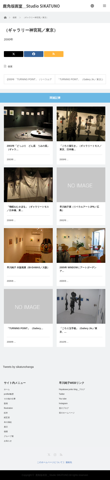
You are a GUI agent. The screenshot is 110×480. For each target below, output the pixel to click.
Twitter (62, 394)
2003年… (11, 159)
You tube (63, 399)
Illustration (8, 408)
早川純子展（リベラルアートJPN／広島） (79, 208)
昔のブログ (64, 408)
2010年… (64, 342)
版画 (6, 403)
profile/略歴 (9, 394)
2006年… (11, 220)
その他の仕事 (10, 399)
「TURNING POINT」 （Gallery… (25, 328)
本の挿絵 (8, 422)
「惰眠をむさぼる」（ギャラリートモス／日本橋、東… (28, 208)
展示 (6, 427)
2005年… (11, 281)
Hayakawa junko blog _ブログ (72, 389)
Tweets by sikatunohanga (18, 366)
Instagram (63, 403)
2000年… (11, 342)
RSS (61, 454)
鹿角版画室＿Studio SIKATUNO (31, 6)
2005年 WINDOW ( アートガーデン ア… (79, 269)
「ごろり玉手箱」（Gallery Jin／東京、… (78, 330)
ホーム (7, 389)
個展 (10, 66)
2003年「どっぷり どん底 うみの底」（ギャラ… (28, 148)
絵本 (6, 413)
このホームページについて (50, 462)
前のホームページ (67, 413)
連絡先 (69, 462)
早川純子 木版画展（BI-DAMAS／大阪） (28, 267)
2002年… (64, 220)
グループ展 (9, 436)
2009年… (64, 159)
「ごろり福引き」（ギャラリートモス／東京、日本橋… (81, 148)
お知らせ (8, 441)
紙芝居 (7, 417)
